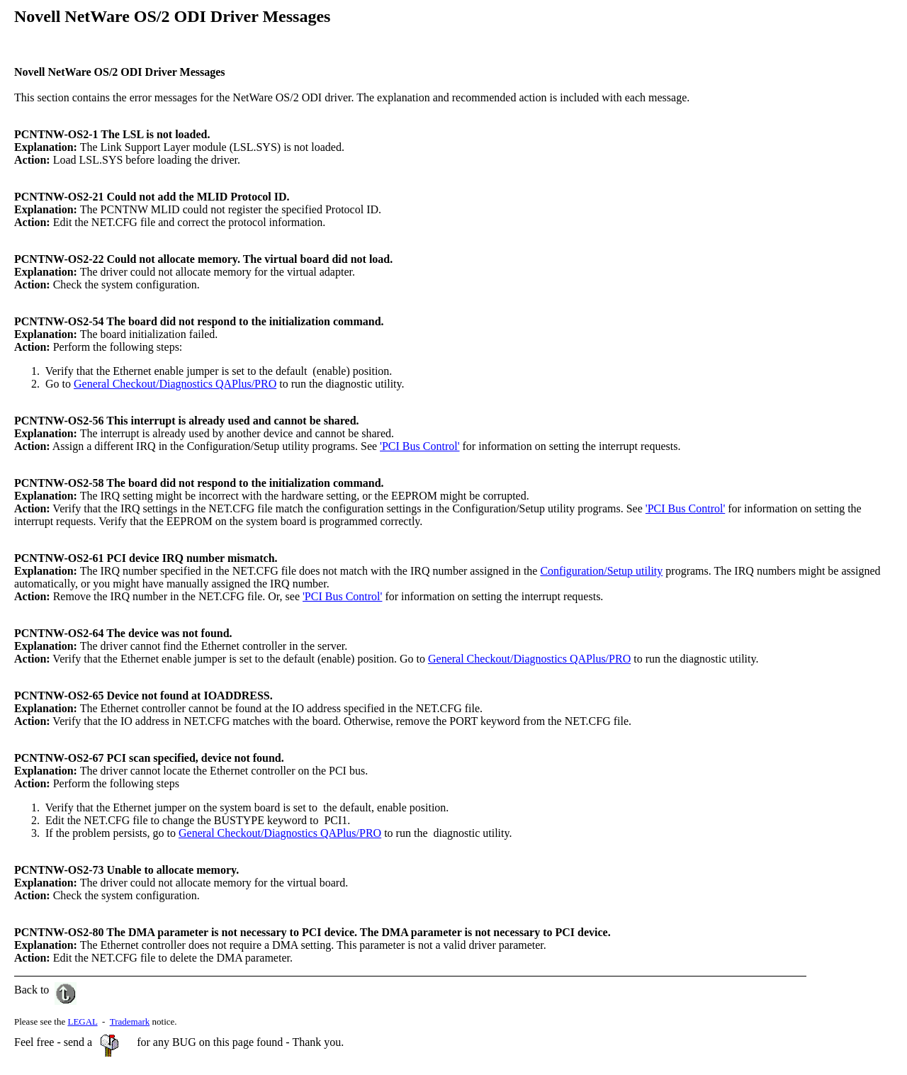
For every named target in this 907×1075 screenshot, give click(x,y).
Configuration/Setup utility (601, 571)
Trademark (130, 1021)
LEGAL (82, 1021)
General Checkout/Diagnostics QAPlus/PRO (175, 384)
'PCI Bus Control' (419, 446)
